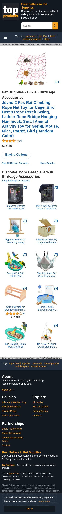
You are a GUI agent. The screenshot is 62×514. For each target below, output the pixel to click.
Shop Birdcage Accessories (16, 180)
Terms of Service (10, 415)
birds (52, 36)
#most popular (51, 363)
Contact (6, 445)
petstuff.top (14, 473)
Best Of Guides (40, 406)
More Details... (48, 163)
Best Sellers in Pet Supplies (21, 452)
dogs (46, 39)
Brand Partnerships (12, 429)
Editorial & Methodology (14, 402)
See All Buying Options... (15, 163)
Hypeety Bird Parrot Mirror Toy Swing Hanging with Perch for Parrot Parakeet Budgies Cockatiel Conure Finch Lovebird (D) (15, 241)
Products (37, 415)
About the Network (11, 433)
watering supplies (32, 39)
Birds (31, 92)
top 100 (43, 36)
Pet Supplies (13, 92)
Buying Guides (40, 411)
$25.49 (7, 145)
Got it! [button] (30, 509)
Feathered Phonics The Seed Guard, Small (15, 207)
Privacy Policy (9, 411)
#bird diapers (22, 366)
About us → (8, 390)
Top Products (8, 465)
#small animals (39, 366)
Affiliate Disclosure (11, 406)
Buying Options (16, 154)
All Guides (38, 402)
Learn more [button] (44, 501)
